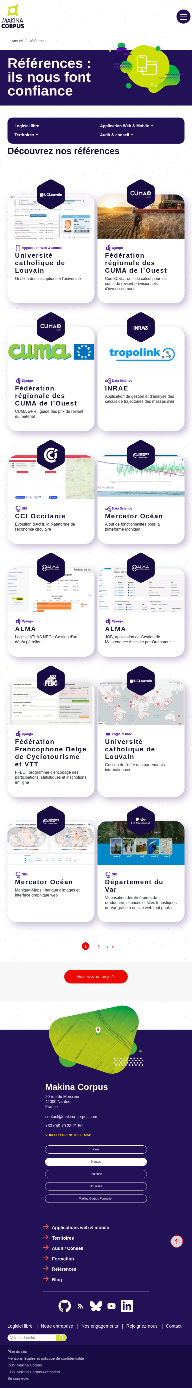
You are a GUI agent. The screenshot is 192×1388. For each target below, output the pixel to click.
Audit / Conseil (67, 1248)
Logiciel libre (26, 126)
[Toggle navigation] (183, 17)
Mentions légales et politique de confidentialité (46, 1358)
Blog (57, 1279)
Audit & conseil (115, 135)
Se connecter (19, 1378)
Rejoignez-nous (142, 1326)
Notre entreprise (57, 1326)
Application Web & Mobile (125, 126)
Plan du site (17, 1351)
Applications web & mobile (80, 1227)
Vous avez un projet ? (96, 976)
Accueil (18, 41)
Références (64, 1269)
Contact (174, 1326)
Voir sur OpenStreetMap (68, 1135)
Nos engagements (100, 1326)
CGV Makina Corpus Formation (34, 1372)
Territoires (24, 135)
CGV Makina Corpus (25, 1365)
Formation (63, 1258)
